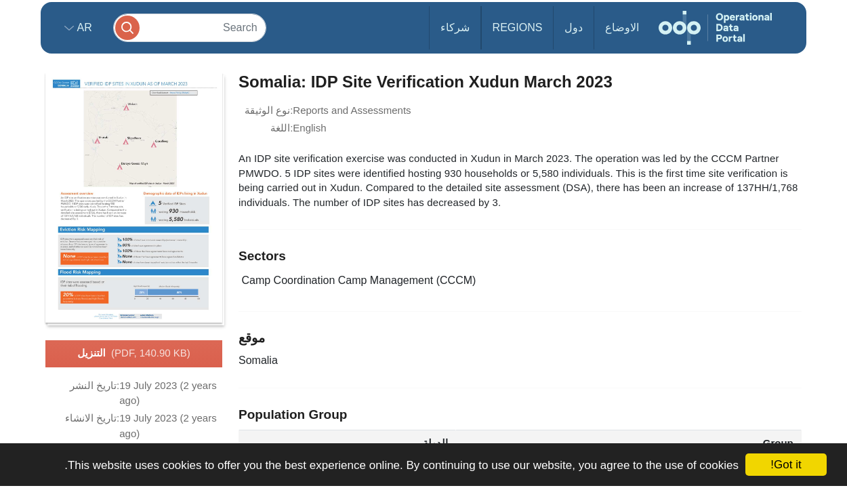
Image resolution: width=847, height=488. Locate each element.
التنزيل (133, 354)
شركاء (455, 27)
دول (573, 27)
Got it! (785, 464)
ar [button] (83, 27)
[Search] (189, 27)
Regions (518, 27)
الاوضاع (622, 27)
